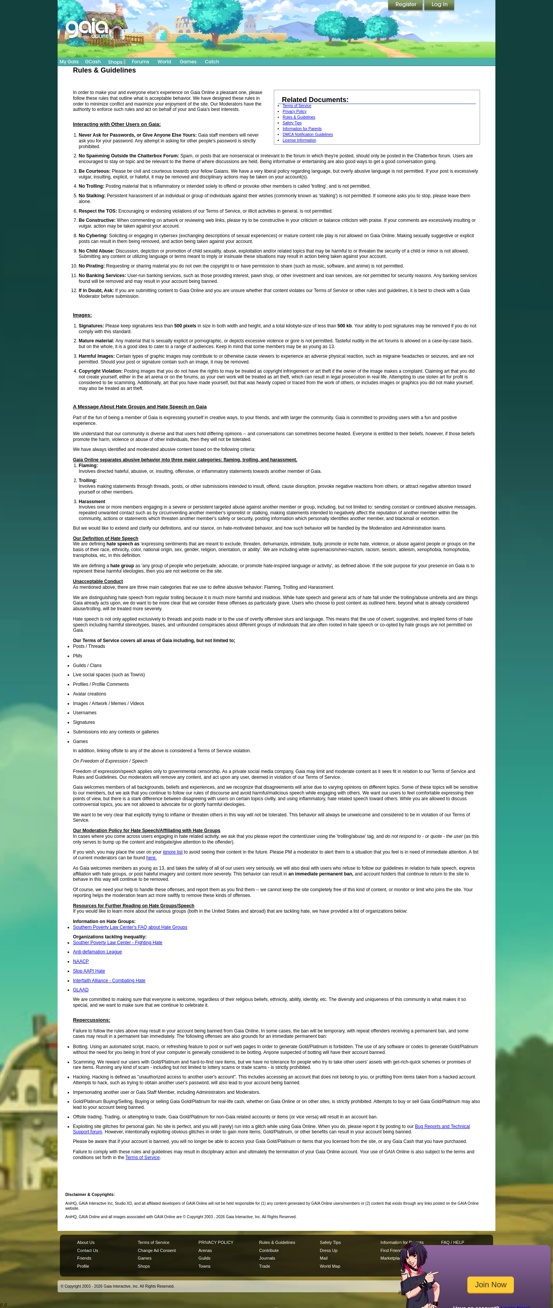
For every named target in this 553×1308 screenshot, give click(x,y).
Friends (84, 1258)
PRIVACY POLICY (216, 1242)
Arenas (205, 1250)
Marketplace (392, 1258)
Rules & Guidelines (299, 117)
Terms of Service (297, 106)
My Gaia (69, 61)
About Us (85, 1242)
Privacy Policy (294, 111)
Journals (267, 1258)
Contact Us (87, 1250)
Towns (204, 1266)
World (164, 61)
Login (439, 6)
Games (188, 61)
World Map (330, 1266)
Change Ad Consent (157, 1250)
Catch (212, 61)
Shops (117, 62)
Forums (140, 61)
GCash (93, 61)
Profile (83, 1266)
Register (406, 6)
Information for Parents (302, 129)
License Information (299, 140)
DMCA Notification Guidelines (308, 134)
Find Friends (392, 1250)
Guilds (204, 1258)
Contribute (269, 1250)
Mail (324, 1258)
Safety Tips (292, 123)
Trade (264, 1266)
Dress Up (329, 1250)
